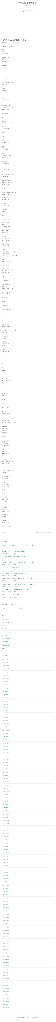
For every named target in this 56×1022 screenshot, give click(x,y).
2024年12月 (5, 710)
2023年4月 (4, 775)
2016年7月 (4, 995)
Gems (3, 629)
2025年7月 (4, 688)
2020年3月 (4, 895)
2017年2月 (4, 972)
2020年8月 (4, 878)
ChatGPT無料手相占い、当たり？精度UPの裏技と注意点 (15, 589)
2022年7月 (4, 804)
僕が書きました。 (11, 526)
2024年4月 (4, 736)
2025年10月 (5, 678)
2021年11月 (5, 830)
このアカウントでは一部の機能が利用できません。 (44, 532)
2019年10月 (5, 907)
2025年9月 (4, 681)
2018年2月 (4, 936)
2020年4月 (4, 891)
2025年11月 (5, 675)
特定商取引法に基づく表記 (22, 1017)
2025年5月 (4, 694)
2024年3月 (4, 740)
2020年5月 (4, 888)
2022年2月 (4, 820)
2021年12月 (5, 827)
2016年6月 (4, 998)
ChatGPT (4, 619)
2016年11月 (5, 982)
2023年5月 (4, 772)
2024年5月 (4, 733)
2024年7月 (4, 727)
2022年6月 (4, 807)
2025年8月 (4, 685)
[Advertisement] (28, 27)
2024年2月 (4, 743)
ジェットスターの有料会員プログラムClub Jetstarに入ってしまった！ (18, 578)
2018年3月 (4, 933)
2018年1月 (4, 940)
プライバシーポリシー (34, 1017)
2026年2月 (4, 665)
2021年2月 (4, 859)
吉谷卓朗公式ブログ (28, 3)
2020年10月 (5, 872)
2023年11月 (5, 752)
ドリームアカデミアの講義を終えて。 (11, 567)
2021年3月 (4, 856)
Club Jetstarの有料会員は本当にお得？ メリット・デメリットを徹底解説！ (20, 546)
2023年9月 (4, 759)
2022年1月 (4, 823)
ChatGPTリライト (6, 622)
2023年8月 (4, 762)
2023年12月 (5, 749)
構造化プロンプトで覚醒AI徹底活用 (10, 595)
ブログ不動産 (5, 642)
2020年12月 (5, 865)
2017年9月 (4, 949)
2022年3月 (4, 817)
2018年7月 (4, 924)
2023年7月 (4, 765)
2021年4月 (4, 853)
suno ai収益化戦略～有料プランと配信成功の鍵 (13, 556)
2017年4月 (4, 966)
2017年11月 (5, 946)
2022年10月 (5, 794)
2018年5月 (4, 927)
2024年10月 (5, 717)
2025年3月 (4, 701)
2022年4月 (4, 814)
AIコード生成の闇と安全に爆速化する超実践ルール (14, 573)
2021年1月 (4, 862)
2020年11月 (5, 869)
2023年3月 (4, 778)
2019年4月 (4, 914)
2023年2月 (4, 781)
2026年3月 (4, 662)
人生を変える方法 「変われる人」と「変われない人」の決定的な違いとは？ (20, 584)
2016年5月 (4, 1001)
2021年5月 (4, 849)
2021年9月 (4, 836)
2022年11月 (5, 791)
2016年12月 (5, 978)
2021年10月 (5, 833)
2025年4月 (4, 698)
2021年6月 (4, 846)
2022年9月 (4, 798)
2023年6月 (4, 769)
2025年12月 (5, 672)
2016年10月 (5, 985)
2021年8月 (4, 840)
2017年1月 (4, 975)
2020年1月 (4, 901)
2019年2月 (4, 917)
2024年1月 (4, 746)
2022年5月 (4, 811)
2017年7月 (4, 956)
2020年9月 (4, 875)
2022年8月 (4, 801)
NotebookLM (5, 638)
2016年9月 (4, 988)
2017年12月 (5, 943)
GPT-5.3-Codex (5, 632)
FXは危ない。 (4, 532)
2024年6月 (4, 730)
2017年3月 (4, 969)
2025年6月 (4, 691)
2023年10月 (5, 756)
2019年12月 (5, 904)
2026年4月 (4, 659)
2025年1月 (4, 707)
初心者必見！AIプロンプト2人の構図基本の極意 (13, 551)
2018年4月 (4, 930)
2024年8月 (4, 723)
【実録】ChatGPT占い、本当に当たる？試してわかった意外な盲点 (18, 562)
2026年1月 (4, 668)
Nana (3, 635)
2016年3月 (4, 1004)
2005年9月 (4, 1008)
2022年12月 (5, 788)
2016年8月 (4, 991)
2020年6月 (4, 885)
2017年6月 (4, 959)
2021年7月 (4, 843)
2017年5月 (4, 962)
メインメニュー (29, 11)
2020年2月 (4, 898)
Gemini (3, 625)
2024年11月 (5, 714)
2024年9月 (4, 720)
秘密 (3, 648)
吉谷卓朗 (17, 42)
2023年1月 (4, 785)
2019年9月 (4, 911)
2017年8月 (4, 953)
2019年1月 (4, 920)
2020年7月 (4, 882)
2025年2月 (4, 704)
